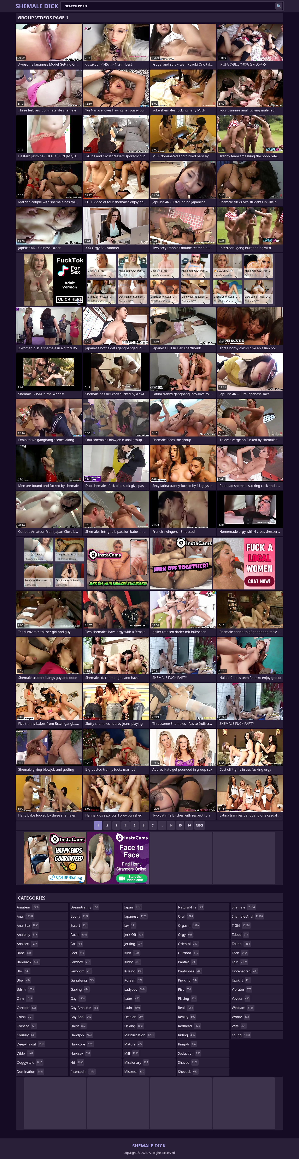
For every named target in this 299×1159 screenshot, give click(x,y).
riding (187, 1035)
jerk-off (134, 935)
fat (77, 944)
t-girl (241, 925)
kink (132, 953)
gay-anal (81, 1017)
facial (80, 935)
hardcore (82, 1044)
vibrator (242, 989)
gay (78, 998)
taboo (240, 935)
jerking (133, 944)
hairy (79, 1026)
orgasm (189, 925)
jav (130, 925)
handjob (82, 1035)
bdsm (26, 989)
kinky (132, 962)
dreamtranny (85, 907)
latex (132, 998)
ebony (80, 916)
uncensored (245, 971)
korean (133, 980)
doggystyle (30, 1062)
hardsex (81, 1053)
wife (239, 1026)
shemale (244, 907)
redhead (189, 1026)
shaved (188, 1062)
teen (240, 953)
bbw (24, 980)
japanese (135, 916)
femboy (81, 962)
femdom (81, 971)
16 (189, 825)
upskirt (241, 980)
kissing (133, 971)
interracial (83, 1072)
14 (171, 825)
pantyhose (190, 971)
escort (79, 925)
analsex (27, 944)
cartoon (27, 1008)
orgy (186, 935)
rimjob (187, 1044)
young (241, 1035)
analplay (27, 935)
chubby (26, 1035)
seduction (189, 1053)
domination (30, 1072)
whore (241, 1017)
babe (25, 953)
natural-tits (191, 907)
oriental (188, 944)
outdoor (188, 953)
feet (78, 953)
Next (200, 825)
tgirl (240, 962)
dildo (25, 1053)
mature (133, 1044)
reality (187, 1017)
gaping (80, 989)
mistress (134, 1072)
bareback (28, 962)
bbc (23, 971)
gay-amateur (85, 1008)
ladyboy (135, 989)
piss (185, 989)
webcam (243, 1008)
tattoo (241, 944)
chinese (27, 1026)
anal (25, 916)
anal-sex (28, 925)
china (25, 1017)
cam (25, 998)
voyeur (241, 998)
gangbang (83, 980)
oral (186, 916)
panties (187, 962)
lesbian (134, 1017)
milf (131, 1053)
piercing (188, 980)
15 (180, 825)
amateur (28, 907)
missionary (136, 1062)
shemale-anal (248, 916)
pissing (187, 998)
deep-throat (31, 1044)
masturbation (139, 1035)
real (186, 1008)
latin (132, 1008)
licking (134, 1026)
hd (77, 1062)
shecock (188, 1072)
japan (133, 907)
